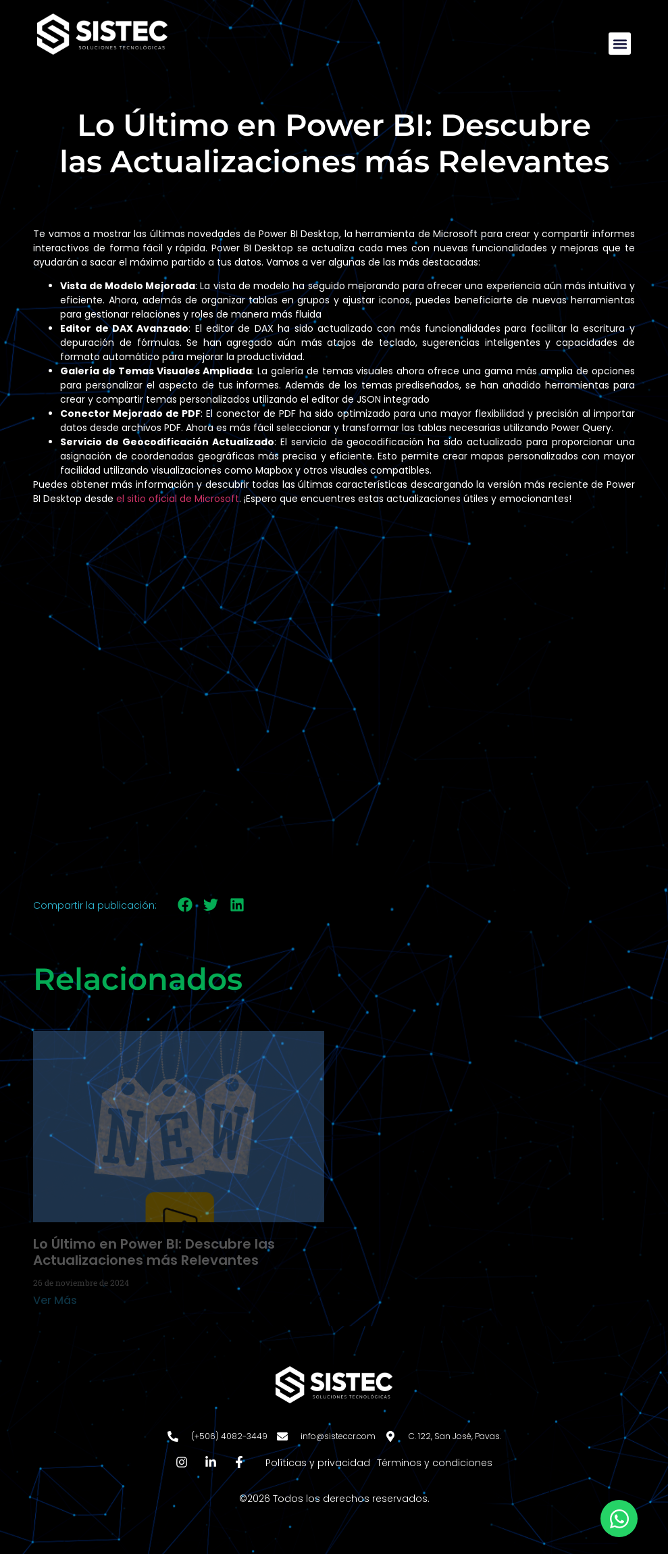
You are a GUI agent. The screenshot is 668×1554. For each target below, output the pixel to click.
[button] (620, 43)
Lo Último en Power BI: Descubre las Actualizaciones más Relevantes (154, 1252)
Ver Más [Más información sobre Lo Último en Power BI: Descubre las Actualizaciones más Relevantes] (55, 1300)
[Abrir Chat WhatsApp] (619, 1518)
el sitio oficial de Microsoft (177, 498)
